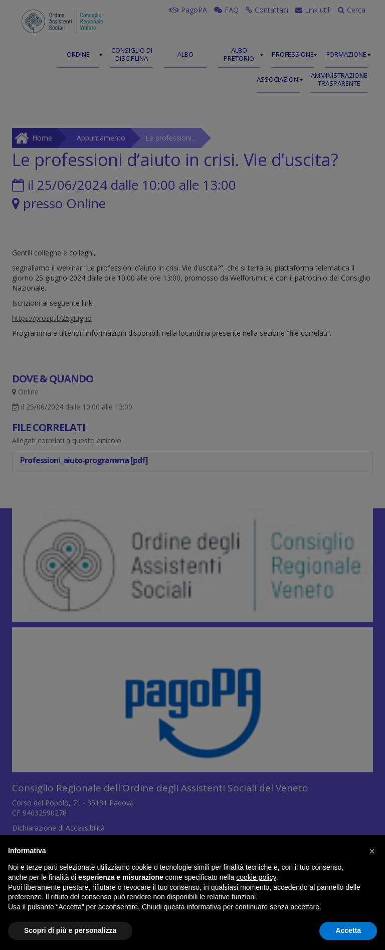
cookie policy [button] (256, 877)
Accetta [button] (348, 930)
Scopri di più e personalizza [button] (70, 930)
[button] (372, 851)
